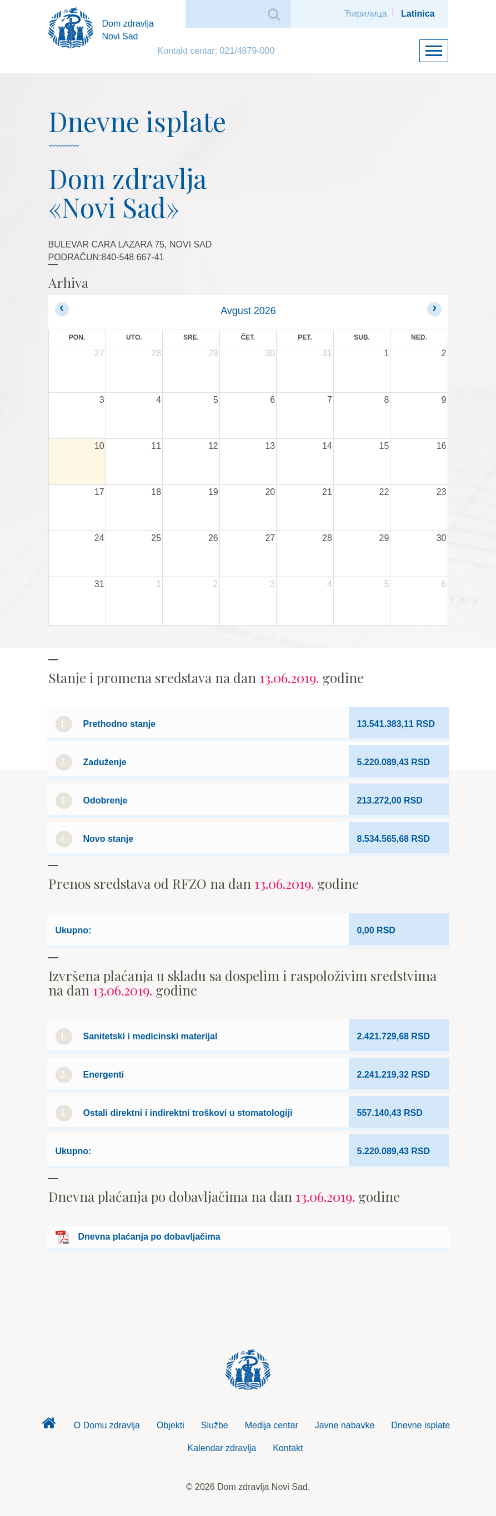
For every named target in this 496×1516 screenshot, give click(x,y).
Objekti (170, 1425)
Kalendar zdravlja (222, 1448)
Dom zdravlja (49, 1426)
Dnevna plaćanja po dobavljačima (149, 1236)
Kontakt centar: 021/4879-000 (216, 50)
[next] (434, 309)
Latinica (417, 13)
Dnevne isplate (420, 1425)
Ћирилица (365, 13)
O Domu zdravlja (107, 1425)
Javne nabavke (345, 1425)
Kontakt (288, 1448)
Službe (214, 1425)
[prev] (62, 309)
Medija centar (271, 1425)
